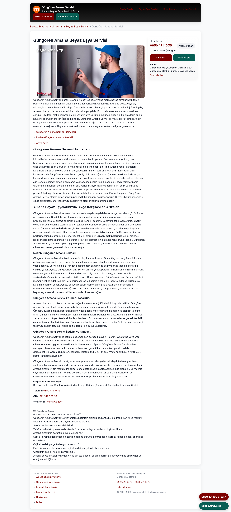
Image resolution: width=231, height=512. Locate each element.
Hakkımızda (42, 497)
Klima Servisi (189, 9)
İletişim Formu (124, 487)
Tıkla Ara (161, 57)
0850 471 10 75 (43, 16)
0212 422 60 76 (48, 396)
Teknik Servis (126, 9)
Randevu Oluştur (67, 16)
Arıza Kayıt (42, 143)
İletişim (39, 502)
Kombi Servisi (170, 9)
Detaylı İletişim (157, 75)
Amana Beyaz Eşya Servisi (72, 26)
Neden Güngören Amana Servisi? (54, 137)
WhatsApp (184, 57)
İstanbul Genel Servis (46, 487)
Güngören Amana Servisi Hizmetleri (56, 131)
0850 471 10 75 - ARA (214, 496)
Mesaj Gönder (55, 401)
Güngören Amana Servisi (48, 482)
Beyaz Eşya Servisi (148, 9)
